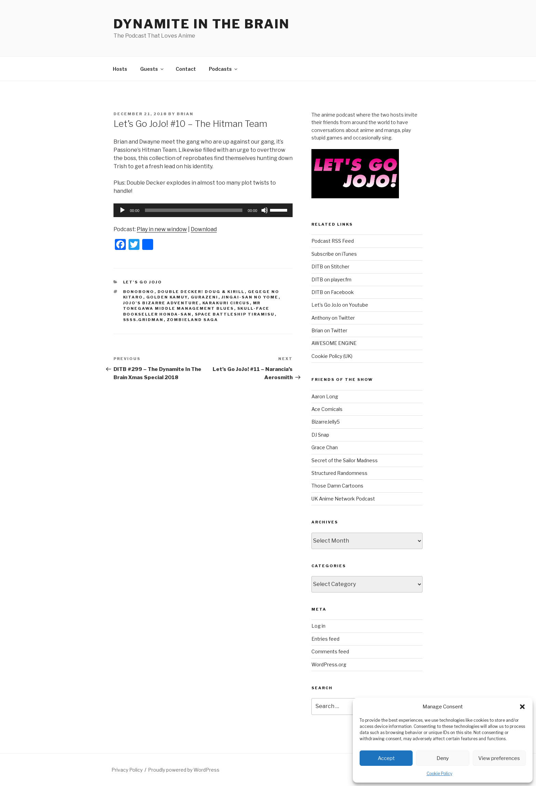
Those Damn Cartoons (337, 486)
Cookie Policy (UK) (331, 356)
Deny (443, 758)
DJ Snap (320, 435)
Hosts (120, 69)
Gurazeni (204, 297)
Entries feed (325, 639)
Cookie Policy (439, 773)
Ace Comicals (327, 409)
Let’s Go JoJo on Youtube (339, 305)
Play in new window (162, 229)
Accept (386, 758)
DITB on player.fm (331, 279)
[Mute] (264, 210)
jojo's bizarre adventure (161, 303)
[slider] (193, 210)
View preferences (499, 758)
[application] (203, 210)
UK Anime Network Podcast (343, 499)
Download (204, 229)
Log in (318, 626)
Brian (185, 113)
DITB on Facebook (332, 292)
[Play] (122, 210)
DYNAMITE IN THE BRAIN (201, 23)
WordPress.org (328, 664)
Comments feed (330, 651)
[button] (522, 706)
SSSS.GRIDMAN (143, 319)
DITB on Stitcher (330, 266)
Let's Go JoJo (142, 282)
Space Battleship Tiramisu (235, 314)
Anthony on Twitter (333, 318)
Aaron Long (324, 396)
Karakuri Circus (226, 303)
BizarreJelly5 (325, 422)
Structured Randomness (339, 473)
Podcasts (223, 69)
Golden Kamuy (167, 297)
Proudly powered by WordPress (183, 770)
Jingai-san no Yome (250, 297)
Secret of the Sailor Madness (344, 460)
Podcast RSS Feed (332, 241)
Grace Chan (324, 447)
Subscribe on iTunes (334, 254)
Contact (186, 69)
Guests (152, 69)
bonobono (139, 291)
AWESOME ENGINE (334, 343)
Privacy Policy (127, 770)
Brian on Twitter (329, 330)
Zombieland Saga (192, 319)
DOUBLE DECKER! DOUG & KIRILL (201, 291)
